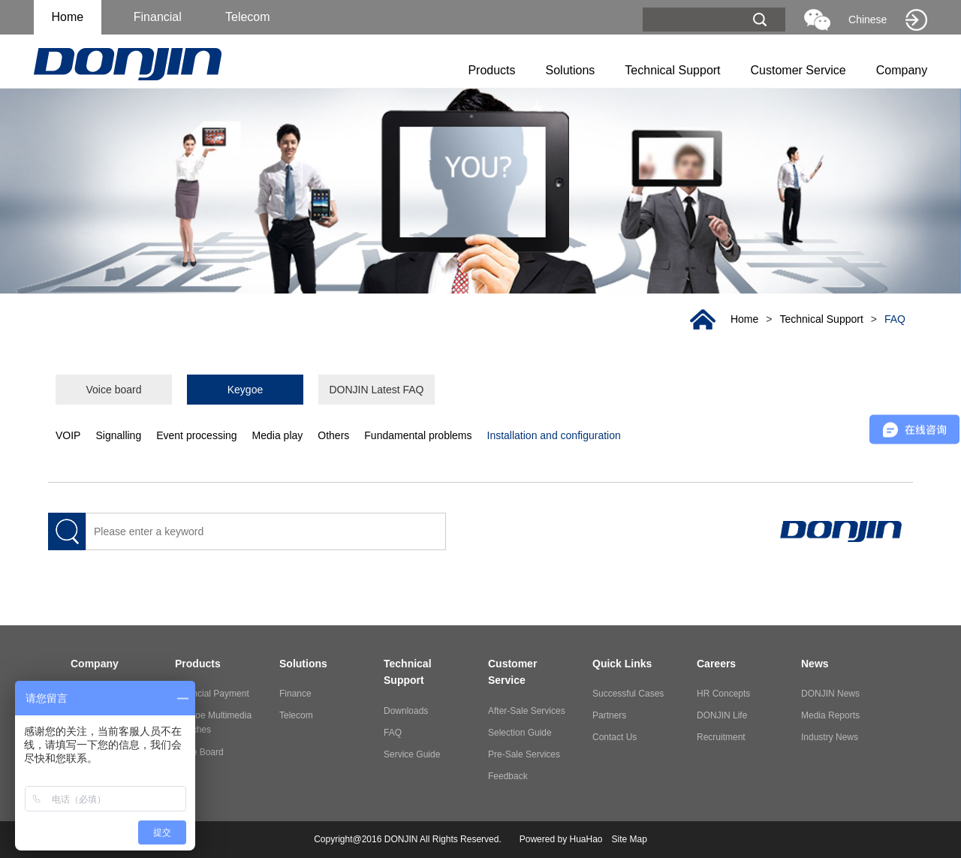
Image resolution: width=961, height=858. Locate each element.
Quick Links (622, 664)
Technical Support (672, 70)
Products (491, 70)
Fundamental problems (417, 435)
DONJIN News (830, 693)
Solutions (570, 70)
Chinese (867, 20)
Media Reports (830, 715)
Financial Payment (212, 693)
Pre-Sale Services (524, 754)
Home (67, 17)
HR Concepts (723, 693)
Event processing (196, 435)
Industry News (829, 737)
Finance (295, 693)
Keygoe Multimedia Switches (213, 722)
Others (333, 435)
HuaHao (585, 839)
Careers (716, 664)
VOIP (68, 435)
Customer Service (798, 70)
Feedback (508, 776)
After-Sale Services (526, 711)
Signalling (118, 435)
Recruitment (721, 737)
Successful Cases (628, 693)
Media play (277, 435)
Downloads (406, 711)
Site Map (629, 839)
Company (901, 70)
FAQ (894, 319)
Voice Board (199, 752)
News (815, 664)
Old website (916, 19)
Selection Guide (520, 732)
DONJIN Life (722, 715)
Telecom (296, 715)
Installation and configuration (554, 435)
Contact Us (614, 737)
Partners (609, 715)
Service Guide (412, 754)
